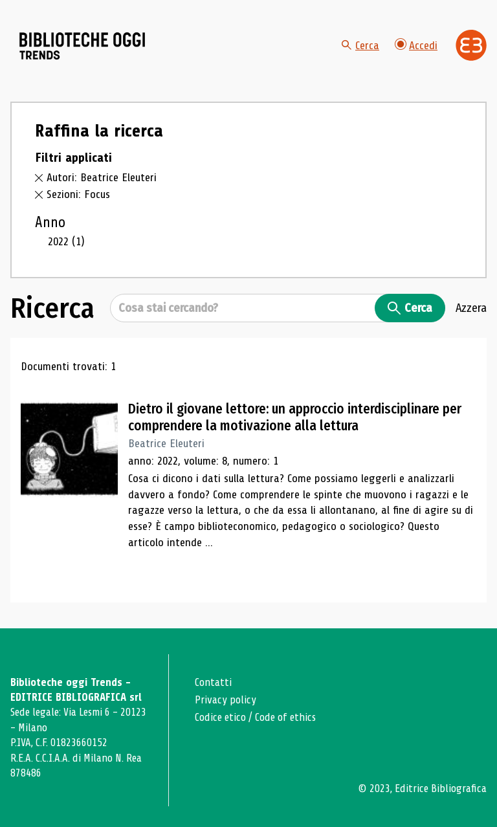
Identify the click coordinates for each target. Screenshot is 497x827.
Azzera (471, 308)
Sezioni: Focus (78, 194)
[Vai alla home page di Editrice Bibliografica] (471, 45)
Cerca (360, 45)
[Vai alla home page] (82, 46)
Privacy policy (225, 700)
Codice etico (220, 717)
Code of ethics (285, 717)
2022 (66, 241)
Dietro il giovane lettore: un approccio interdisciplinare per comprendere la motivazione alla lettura (294, 417)
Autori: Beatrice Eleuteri (102, 177)
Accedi (416, 45)
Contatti (213, 682)
